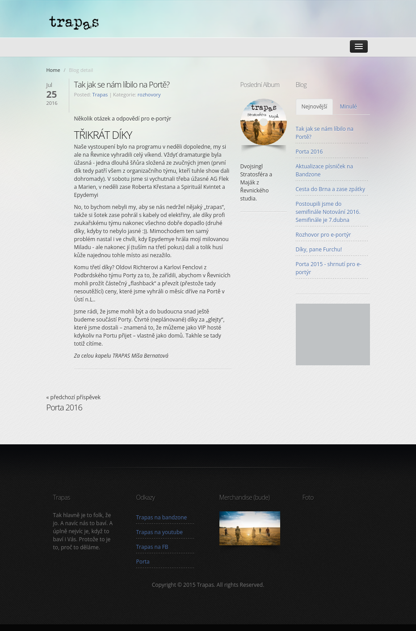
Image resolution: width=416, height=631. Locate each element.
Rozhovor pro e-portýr (323, 234)
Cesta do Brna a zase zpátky (330, 189)
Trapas (100, 94)
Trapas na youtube (159, 532)
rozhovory (149, 94)
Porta (143, 561)
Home (53, 70)
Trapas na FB (152, 547)
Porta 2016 (309, 151)
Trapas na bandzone (161, 517)
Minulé (348, 106)
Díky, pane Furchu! (319, 249)
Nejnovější (315, 106)
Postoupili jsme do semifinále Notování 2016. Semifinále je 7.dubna (328, 212)
